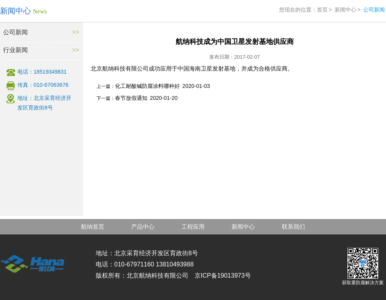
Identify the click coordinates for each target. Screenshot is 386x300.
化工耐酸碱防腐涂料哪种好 (147, 86)
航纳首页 (92, 226)
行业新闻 (15, 50)
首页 (322, 10)
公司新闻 (15, 32)
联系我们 (293, 226)
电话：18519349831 (42, 72)
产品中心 (142, 226)
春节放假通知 (131, 98)
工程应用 (193, 226)
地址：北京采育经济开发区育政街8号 (44, 103)
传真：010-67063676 (42, 85)
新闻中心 (345, 10)
